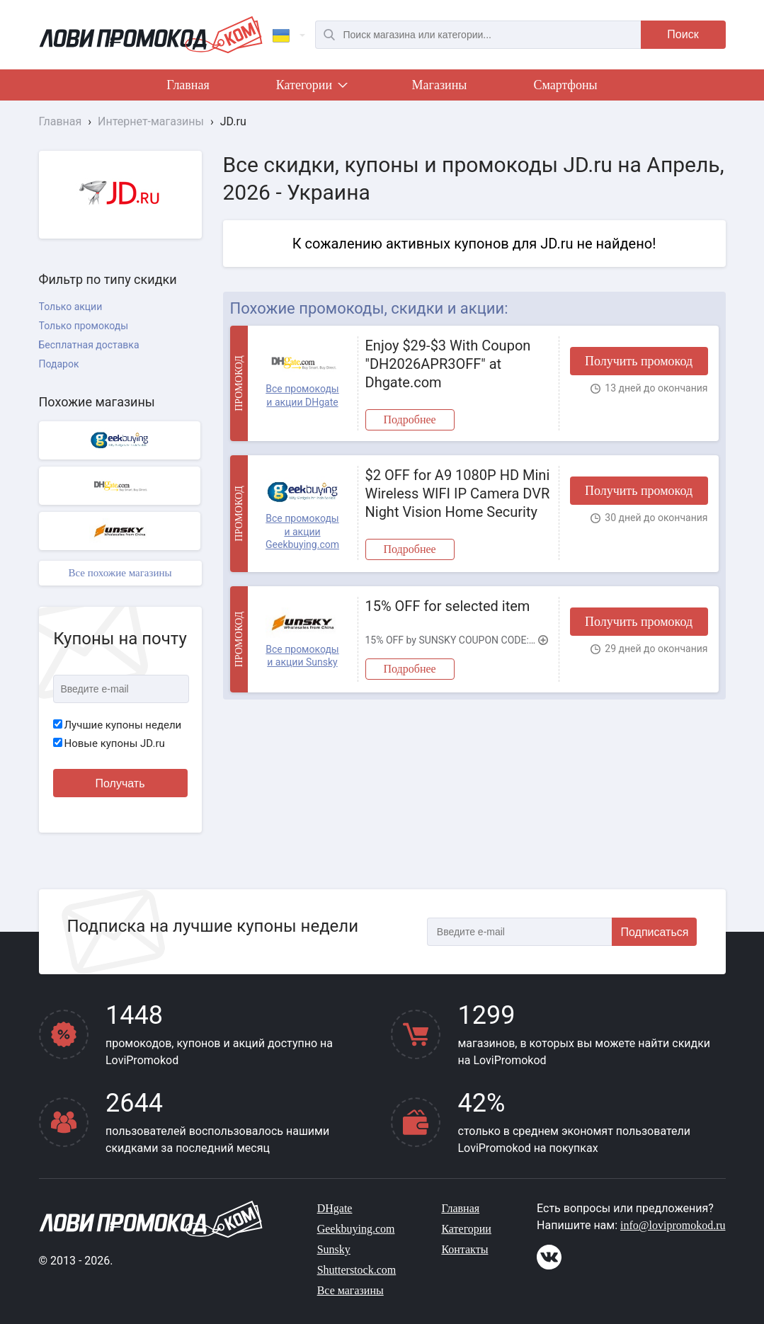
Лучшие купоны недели (117, 725)
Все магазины (350, 1290)
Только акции (71, 306)
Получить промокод (638, 361)
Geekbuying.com (356, 1229)
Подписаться (655, 932)
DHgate (335, 1208)
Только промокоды (84, 325)
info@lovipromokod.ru (673, 1225)
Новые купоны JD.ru (109, 743)
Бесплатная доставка (89, 344)
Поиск (682, 34)
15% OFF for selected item (447, 606)
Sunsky (333, 1249)
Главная (187, 85)
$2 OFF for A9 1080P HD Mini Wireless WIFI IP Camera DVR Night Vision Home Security (457, 493)
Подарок (59, 364)
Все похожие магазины (119, 572)
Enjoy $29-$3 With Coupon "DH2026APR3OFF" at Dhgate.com (448, 364)
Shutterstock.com (357, 1270)
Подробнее (410, 419)
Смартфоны (565, 85)
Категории (311, 88)
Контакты (464, 1249)
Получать (120, 783)
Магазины (439, 85)
